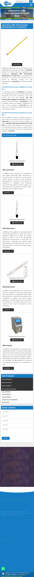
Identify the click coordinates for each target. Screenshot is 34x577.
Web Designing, (22, 574)
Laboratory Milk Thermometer (10, 399)
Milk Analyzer (5, 402)
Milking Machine (6, 382)
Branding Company (17, 576)
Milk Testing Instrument (9, 389)
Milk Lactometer (6, 392)
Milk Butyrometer (6, 397)
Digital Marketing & (6, 576)
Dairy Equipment (6, 386)
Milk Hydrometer (6, 394)
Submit (6, 438)
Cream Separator (7, 379)
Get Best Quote (17, 164)
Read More (8, 192)
